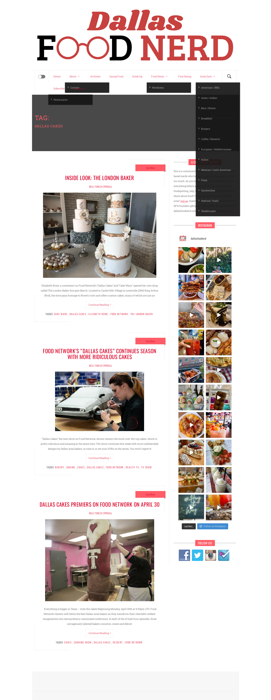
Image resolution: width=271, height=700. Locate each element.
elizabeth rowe (98, 314)
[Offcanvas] (41, 76)
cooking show (83, 642)
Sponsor (80, 88)
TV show (146, 467)
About (75, 76)
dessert (118, 642)
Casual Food (116, 76)
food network (119, 314)
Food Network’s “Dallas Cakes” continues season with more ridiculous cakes (99, 354)
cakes (81, 467)
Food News (160, 76)
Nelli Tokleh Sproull (100, 186)
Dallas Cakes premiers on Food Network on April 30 (100, 504)
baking (71, 467)
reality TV (132, 467)
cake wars (60, 314)
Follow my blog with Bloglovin (214, 211)
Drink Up (137, 76)
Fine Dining (184, 76)
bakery (59, 467)
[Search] (229, 76)
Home (57, 76)
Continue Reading (100, 304)
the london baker (141, 314)
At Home (95, 76)
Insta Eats (208, 76)
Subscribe (59, 88)
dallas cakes (78, 314)
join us (184, 201)
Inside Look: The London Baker (99, 178)
